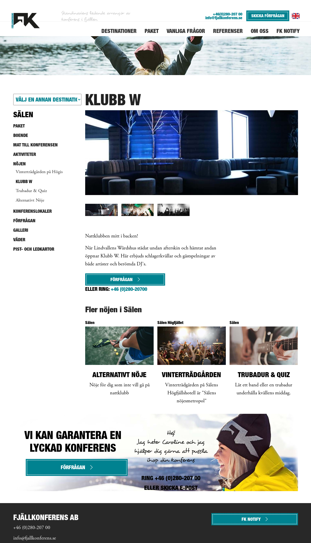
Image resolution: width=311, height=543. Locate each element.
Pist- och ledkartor (33, 249)
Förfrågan (125, 279)
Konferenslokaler (32, 211)
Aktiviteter (24, 154)
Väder (19, 239)
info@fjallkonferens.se (223, 18)
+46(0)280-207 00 (227, 14)
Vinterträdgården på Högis (39, 172)
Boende (20, 135)
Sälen (23, 114)
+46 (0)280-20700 (129, 289)
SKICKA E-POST (179, 487)
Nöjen (19, 163)
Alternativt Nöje (30, 200)
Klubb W (24, 181)
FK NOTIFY (255, 519)
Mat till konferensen (35, 144)
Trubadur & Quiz (31, 191)
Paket (19, 125)
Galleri (20, 230)
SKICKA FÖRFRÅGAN (267, 15)
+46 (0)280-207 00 (31, 528)
